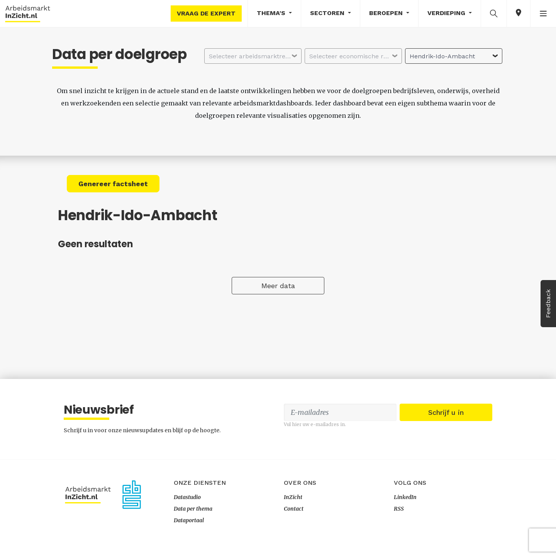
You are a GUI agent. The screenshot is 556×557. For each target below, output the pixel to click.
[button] (494, 13)
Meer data (278, 286)
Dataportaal (189, 520)
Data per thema (193, 508)
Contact (293, 508)
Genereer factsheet (113, 184)
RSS (399, 508)
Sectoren (328, 13)
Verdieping (447, 13)
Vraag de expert (206, 13)
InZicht (293, 497)
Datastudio (187, 497)
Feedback (548, 303)
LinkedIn (405, 497)
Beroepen (387, 13)
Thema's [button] (272, 13)
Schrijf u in (446, 412)
